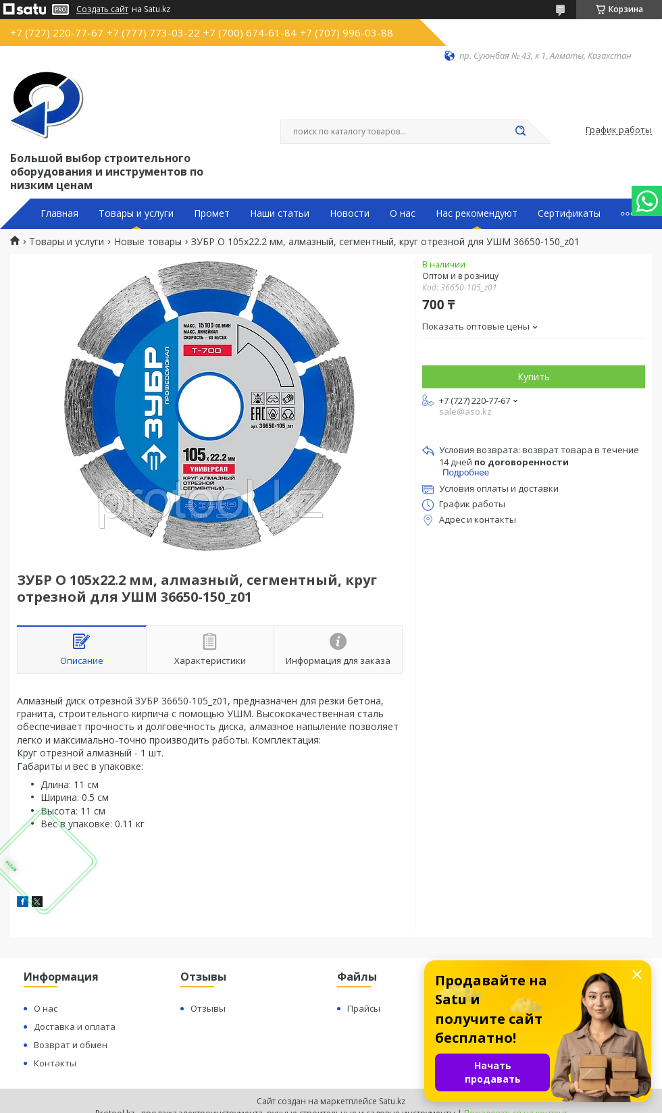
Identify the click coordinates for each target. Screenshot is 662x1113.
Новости (350, 213)
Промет (212, 213)
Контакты (55, 1063)
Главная (59, 213)
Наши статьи (279, 213)
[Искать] (520, 132)
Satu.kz (392, 1101)
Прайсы (363, 1008)
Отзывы (208, 1008)
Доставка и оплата (75, 1026)
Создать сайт (102, 9)
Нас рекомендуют (476, 213)
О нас (402, 213)
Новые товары (148, 242)
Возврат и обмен (70, 1045)
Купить (533, 376)
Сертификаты (569, 213)
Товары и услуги (136, 213)
